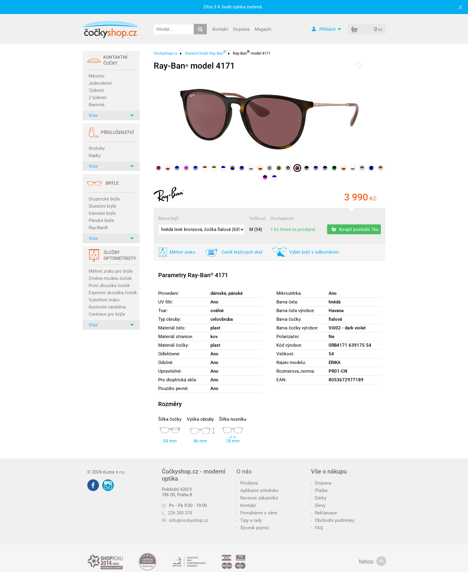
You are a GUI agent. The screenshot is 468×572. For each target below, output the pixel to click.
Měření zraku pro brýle (111, 271)
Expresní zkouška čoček (112, 292)
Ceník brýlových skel (241, 252)
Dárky (318, 498)
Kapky (95, 155)
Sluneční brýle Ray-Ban (205, 52)
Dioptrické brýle (104, 199)
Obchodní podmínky (332, 520)
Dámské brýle (102, 213)
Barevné (96, 104)
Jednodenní (100, 83)
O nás (244, 471)
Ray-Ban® (98, 227)
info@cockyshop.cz (188, 520)
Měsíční (96, 76)
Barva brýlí (168, 218)
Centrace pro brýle (107, 314)
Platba (319, 490)
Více (111, 115)
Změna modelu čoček (110, 278)
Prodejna (247, 483)
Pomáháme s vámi (256, 513)
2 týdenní (98, 97)
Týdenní (96, 90)
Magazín (263, 29)
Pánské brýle (101, 220)
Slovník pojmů (252, 528)
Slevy (318, 505)
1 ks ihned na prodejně (292, 229)
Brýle (112, 183)
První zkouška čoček (109, 285)
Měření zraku (182, 252)
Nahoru (372, 561)
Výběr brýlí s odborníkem (314, 252)
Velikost (257, 218)
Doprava (241, 29)
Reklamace (324, 513)
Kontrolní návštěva (107, 307)
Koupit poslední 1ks (354, 229)
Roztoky (97, 148)
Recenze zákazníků (257, 498)
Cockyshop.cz (165, 53)
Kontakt (220, 29)
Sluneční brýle (102, 206)
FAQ (317, 528)
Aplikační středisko (257, 490)
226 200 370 (177, 513)
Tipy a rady (249, 520)
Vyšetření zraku (104, 300)
